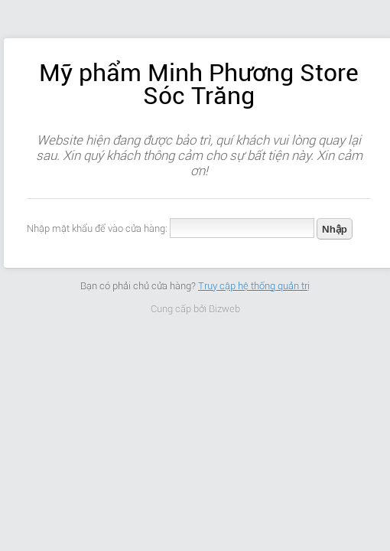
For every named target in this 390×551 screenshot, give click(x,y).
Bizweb (224, 309)
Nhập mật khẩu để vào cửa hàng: (97, 228)
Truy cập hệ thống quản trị (254, 286)
